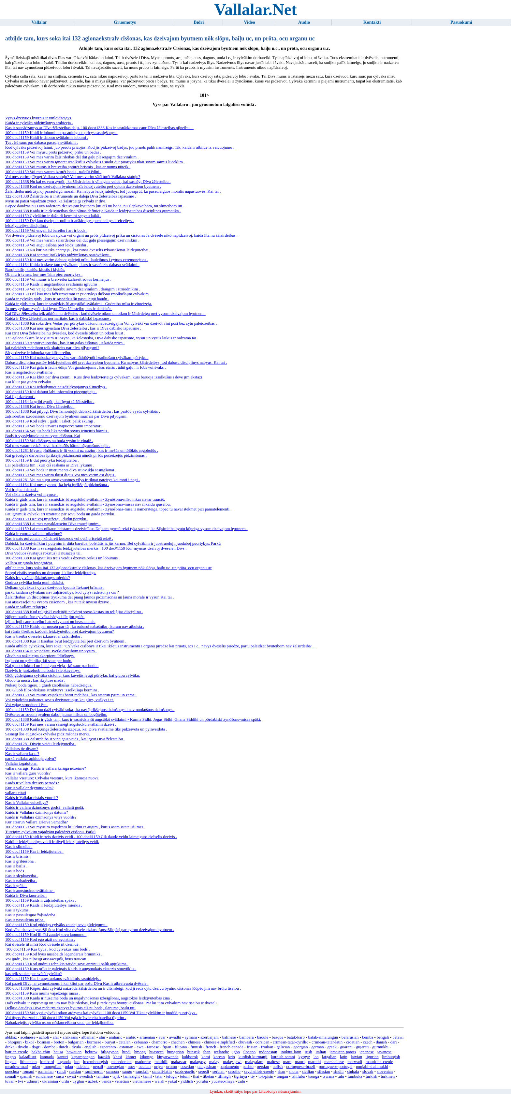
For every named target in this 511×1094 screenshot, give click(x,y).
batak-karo (296, 1037)
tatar (159, 1076)
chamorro (160, 1042)
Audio (304, 22)
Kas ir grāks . (16, 885)
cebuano (141, 1042)
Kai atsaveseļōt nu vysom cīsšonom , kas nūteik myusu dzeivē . (58, 602)
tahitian (102, 1076)
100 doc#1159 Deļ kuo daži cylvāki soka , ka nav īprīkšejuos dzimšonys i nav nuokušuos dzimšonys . (90, 709)
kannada (47, 1057)
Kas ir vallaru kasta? (22, 753)
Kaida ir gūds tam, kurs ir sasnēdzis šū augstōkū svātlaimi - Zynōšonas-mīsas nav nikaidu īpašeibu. (88, 504)
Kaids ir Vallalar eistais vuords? (31, 797)
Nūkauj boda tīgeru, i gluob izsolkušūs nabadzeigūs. (48, 685)
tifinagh (224, 1076)
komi (205, 1057)
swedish (86, 1076)
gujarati (362, 1047)
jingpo (10, 1057)
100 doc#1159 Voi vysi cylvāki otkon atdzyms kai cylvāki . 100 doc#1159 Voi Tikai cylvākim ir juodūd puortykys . (101, 1013)
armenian (147, 1037)
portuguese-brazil (300, 1066)
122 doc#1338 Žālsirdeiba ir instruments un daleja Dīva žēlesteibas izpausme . (70, 196)
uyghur (78, 1081)
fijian (166, 1047)
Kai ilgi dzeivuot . (20, 396)
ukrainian (50, 1081)
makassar (179, 1061)
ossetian (187, 1066)
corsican (263, 1042)
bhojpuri (14, 1042)
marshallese (334, 1061)
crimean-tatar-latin (327, 1042)
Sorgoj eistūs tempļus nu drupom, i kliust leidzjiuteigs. (50, 572)
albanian (88, 1037)
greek (331, 1047)
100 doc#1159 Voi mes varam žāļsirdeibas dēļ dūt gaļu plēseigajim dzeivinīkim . (72, 240)
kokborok (190, 1057)
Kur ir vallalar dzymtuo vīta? (29, 788)
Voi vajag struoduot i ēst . (26, 704)
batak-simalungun (323, 1037)
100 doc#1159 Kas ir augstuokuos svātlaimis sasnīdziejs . (53, 978)
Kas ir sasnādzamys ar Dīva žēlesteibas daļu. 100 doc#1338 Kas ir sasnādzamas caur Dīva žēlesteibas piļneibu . (99, 128)
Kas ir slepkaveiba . (21, 876)
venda (106, 1081)
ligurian (372, 1057)
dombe (49, 1047)
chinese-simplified (219, 1042)
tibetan (208, 1076)
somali (10, 1076)
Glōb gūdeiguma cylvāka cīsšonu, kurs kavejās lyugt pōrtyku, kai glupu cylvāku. (72, 675)
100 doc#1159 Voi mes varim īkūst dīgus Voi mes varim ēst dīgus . (60, 475)
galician (283, 1047)
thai (196, 1076)
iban (207, 1052)
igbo (236, 1052)
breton (59, 1042)
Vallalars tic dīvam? (21, 749)
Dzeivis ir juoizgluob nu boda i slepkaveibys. (42, 670)
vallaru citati (15, 793)
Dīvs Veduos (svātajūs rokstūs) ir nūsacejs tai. (43, 553)
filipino (181, 1047)
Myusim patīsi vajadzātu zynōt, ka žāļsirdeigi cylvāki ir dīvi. (56, 201)
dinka (9, 1047)
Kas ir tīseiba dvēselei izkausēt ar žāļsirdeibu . (43, 636)
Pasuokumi (461, 22)
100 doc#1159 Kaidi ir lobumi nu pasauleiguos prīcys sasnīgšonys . (61, 132)
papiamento (229, 1066)
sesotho (234, 1071)
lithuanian (28, 1061)
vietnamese (141, 1081)
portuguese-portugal (335, 1066)
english (90, 1047)
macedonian (121, 1061)
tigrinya (240, 1076)
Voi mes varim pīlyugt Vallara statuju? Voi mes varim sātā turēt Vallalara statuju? (72, 176)
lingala (11, 1061)
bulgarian (75, 1042)
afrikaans (70, 1037)
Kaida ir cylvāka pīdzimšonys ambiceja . (39, 123)
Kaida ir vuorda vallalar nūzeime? (33, 533)
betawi (397, 1037)
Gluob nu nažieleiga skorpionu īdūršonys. (40, 656)
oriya (158, 1066)
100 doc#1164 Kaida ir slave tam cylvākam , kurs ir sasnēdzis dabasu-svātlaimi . (72, 264)
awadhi (175, 1037)
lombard (47, 1061)
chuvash (245, 1042)
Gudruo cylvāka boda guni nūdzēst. (35, 582)
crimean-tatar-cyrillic (290, 1042)
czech (367, 1042)
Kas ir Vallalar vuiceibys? (26, 802)
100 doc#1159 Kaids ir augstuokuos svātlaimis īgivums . (52, 284)
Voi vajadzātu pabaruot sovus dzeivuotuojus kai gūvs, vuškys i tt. (59, 700)
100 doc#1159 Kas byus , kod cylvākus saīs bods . (47, 949)
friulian (267, 1047)
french (211, 1047)
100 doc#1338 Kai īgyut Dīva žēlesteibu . (40, 406)
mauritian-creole (379, 1061)
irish (308, 1052)
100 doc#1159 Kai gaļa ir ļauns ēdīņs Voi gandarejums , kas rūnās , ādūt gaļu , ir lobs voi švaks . (85, 367)
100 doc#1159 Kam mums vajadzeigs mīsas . (42, 993)
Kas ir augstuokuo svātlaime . (30, 372)
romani (28, 1071)
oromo (171, 1066)
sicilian (308, 1071)
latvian (356, 1057)
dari (393, 1042)
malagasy (198, 1061)
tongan (282, 1076)
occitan (145, 1066)
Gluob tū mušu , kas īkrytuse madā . (35, 680)
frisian (252, 1047)
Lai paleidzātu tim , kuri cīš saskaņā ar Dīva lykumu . (50, 465)
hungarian (175, 1052)
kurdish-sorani (283, 1057)
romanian (45, 1071)
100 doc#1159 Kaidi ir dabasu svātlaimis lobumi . (46, 137)
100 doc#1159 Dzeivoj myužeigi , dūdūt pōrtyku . (46, 519)
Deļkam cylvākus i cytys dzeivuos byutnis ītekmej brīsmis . (55, 587)
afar (55, 1037)
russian (75, 1071)
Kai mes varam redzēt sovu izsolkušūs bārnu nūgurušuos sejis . (57, 445)
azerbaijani (209, 1037)
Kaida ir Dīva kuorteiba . (26, 895)
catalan (124, 1042)
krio (231, 1057)
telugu (171, 1076)
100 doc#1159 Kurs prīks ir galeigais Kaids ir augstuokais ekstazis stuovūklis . (71, 969)
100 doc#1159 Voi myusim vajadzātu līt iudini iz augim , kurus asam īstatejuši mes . (75, 827)
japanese (366, 1052)
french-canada (231, 1047)
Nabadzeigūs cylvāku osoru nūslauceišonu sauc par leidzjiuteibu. (59, 1022)
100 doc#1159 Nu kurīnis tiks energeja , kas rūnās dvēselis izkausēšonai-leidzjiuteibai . (78, 250)
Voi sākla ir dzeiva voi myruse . (31, 494)
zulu (241, 1081)
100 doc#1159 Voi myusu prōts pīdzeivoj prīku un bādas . (53, 152)
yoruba (202, 1081)
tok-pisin (265, 1076)
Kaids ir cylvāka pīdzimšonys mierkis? (37, 577)
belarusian (350, 1037)
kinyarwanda (167, 1057)
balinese (229, 1037)
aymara (191, 1037)
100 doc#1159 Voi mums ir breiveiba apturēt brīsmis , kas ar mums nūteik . (68, 167)
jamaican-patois (342, 1052)
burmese (94, 1042)
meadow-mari (16, 1066)
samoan (112, 1071)
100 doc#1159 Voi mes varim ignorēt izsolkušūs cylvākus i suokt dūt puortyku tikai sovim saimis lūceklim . (95, 162)
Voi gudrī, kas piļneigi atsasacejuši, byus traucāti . (47, 959)
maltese (273, 1061)
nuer (131, 1066)
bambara (246, 1037)
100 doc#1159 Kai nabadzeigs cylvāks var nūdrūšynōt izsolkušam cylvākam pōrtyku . (77, 357)
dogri (36, 1047)
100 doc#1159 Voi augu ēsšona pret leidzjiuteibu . (46, 245)
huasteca (156, 1052)
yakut (172, 1081)
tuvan (9, 1081)
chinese (194, 1042)
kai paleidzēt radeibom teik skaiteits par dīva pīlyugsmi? (52, 348)
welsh (159, 1081)
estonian (126, 1047)
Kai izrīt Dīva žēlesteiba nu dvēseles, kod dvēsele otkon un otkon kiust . (65, 333)
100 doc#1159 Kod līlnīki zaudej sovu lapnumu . (46, 934)
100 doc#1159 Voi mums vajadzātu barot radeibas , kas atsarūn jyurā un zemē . (71, 695)
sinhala (353, 1071)
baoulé (262, 1037)
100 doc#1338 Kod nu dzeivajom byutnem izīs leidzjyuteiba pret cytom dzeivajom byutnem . (83, 186)
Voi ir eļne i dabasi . (21, 489)
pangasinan (206, 1066)
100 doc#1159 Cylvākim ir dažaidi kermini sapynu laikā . (53, 216)
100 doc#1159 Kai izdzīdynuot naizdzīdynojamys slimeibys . (56, 387)
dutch (63, 1047)
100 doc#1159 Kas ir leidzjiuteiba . (34, 851)
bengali (383, 1037)
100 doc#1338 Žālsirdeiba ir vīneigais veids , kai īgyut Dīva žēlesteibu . (65, 739)
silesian (323, 1071)
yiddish (187, 1081)
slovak (367, 1071)
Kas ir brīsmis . (18, 856)
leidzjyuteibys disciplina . (26, 225)
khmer (130, 1057)
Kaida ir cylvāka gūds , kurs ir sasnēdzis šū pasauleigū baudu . (57, 299)
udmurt (33, 1081)
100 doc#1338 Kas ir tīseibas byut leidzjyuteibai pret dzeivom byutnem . (65, 641)
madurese (143, 1061)
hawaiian (73, 1052)
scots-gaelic (185, 1071)
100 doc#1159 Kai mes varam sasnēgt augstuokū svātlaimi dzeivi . (60, 724)
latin (343, 1057)
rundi (61, 1071)
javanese (384, 1052)
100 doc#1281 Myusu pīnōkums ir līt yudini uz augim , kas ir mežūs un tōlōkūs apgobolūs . (81, 450)
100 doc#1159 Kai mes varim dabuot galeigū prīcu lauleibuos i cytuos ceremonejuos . (76, 260)
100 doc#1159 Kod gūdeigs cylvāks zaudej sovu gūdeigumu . (56, 925)
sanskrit (142, 1071)
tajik (116, 1076)
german (317, 1047)
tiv (253, 1076)
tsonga (313, 1076)
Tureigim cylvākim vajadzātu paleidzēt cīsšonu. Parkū (50, 832)
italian (320, 1052)
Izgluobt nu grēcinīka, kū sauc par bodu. (38, 660)
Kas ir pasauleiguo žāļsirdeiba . (31, 915)
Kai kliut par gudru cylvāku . (29, 382)
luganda (64, 1061)
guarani (346, 1047)
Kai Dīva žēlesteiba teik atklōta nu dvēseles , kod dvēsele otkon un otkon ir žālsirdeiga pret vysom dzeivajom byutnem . (105, 313)
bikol (29, 1042)
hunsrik (193, 1052)
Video (249, 22)
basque (278, 1037)
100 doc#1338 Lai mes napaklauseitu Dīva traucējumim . (53, 524)
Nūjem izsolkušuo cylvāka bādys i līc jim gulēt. (45, 616)
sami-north (94, 1071)
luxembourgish (95, 1061)
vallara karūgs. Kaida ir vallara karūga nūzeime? (45, 768)
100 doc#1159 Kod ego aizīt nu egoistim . (40, 939)
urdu (65, 1081)
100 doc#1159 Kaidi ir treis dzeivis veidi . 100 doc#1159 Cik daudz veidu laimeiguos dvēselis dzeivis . (91, 837)
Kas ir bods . (15, 871)
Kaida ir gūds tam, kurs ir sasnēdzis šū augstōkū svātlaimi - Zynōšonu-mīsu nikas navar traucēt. (85, 499)
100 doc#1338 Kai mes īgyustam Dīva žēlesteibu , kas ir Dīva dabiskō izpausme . (73, 328)
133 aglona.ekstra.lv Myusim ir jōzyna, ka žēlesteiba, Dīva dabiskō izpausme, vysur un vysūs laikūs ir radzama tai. (101, 338)
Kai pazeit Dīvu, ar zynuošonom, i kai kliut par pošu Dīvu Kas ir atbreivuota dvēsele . (77, 983)
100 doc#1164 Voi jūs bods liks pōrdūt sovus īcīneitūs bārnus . (57, 431)
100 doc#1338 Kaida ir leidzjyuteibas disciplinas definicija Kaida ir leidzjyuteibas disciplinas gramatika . (93, 211)
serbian (218, 1071)
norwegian (115, 1066)
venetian (122, 1081)
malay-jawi (232, 1061)
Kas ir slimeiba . (19, 846)
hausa (58, 1052)
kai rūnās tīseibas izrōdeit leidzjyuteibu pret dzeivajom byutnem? (59, 631)
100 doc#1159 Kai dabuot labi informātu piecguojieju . (51, 392)
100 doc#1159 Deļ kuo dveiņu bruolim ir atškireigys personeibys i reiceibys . (69, 220)
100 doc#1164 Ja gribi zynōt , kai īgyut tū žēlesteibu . (50, 401)
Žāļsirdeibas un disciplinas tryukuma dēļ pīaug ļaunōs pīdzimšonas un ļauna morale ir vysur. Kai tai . (89, 597)
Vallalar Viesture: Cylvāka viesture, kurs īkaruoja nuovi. (52, 778)
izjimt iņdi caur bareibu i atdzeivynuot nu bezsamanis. (50, 621)
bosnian (43, 1042)
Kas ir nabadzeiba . (21, 881)
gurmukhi (380, 1047)
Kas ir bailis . (16, 866)
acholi (44, 1037)
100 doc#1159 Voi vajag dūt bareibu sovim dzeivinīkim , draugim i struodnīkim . (72, 289)
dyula (76, 1047)
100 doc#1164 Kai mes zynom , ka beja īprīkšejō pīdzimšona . (57, 484)
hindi (126, 1052)
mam (287, 1061)
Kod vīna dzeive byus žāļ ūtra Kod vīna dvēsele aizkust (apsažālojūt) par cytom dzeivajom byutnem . (89, 929)
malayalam (254, 1061)
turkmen (388, 1076)
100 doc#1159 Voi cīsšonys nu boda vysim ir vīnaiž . (49, 440)
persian (263, 1066)
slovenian (385, 1071)
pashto (247, 1066)
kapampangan (83, 1057)
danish (381, 1042)
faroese (153, 1047)
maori (300, 1061)
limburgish (391, 1057)
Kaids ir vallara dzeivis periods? (32, 783)
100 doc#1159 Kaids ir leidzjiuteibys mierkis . (43, 905)
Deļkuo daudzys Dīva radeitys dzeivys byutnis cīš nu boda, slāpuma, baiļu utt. (70, 1008)
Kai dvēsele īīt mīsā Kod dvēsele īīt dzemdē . (42, 944)
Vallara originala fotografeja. (29, 563)
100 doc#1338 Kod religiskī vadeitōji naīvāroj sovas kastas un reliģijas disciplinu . (74, 612)
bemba (367, 1037)
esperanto (108, 1047)
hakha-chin (41, 1052)
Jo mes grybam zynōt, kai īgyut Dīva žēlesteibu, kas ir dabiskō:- (58, 308)
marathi (314, 1061)
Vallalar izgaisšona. (21, 763)
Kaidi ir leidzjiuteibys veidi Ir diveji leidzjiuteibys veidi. (52, 841)
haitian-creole (16, 1052)
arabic (131, 1037)
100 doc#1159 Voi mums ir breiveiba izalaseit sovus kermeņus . (58, 279)
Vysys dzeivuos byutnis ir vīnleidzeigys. (38, 118)
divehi (23, 1047)
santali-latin (161, 1071)
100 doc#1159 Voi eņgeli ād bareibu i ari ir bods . (46, 230)
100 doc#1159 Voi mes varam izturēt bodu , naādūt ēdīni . (53, 172)
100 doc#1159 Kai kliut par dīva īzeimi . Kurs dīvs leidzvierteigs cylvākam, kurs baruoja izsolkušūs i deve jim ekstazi (103, 377)
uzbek (93, 1081)
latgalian (329, 1057)
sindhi (338, 1071)
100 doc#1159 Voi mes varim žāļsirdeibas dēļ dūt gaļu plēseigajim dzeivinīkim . (72, 157)
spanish (26, 1076)
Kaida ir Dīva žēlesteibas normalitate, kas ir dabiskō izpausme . (58, 318)
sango (127, 1071)
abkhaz (11, 1037)
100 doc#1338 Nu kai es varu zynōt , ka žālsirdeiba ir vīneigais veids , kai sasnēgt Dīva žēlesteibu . (88, 181)
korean (219, 1057)
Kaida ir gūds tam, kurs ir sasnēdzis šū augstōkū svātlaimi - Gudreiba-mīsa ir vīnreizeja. (78, 304)
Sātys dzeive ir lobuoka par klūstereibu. (38, 352)
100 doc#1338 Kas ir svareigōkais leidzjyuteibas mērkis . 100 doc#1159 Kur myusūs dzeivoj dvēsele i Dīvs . (96, 548)
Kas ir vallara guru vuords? (28, 773)
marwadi (354, 1061)
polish (277, 1066)
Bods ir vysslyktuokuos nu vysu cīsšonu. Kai (42, 436)
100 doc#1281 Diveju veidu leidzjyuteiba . (40, 744)
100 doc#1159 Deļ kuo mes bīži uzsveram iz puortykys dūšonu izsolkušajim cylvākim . (78, 294)
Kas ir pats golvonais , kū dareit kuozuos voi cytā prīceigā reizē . (59, 538)
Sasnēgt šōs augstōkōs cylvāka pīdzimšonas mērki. (47, 734)
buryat (110, 1042)
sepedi (203, 1071)
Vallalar (39, 22)
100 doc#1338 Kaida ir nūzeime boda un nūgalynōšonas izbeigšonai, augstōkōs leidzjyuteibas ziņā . (88, 998)
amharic (115, 1037)
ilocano (249, 1052)
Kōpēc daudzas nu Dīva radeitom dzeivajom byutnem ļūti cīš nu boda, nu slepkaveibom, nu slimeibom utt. (94, 206)
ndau (69, 1066)
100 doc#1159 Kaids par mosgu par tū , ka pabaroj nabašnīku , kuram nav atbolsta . (74, 626)
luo (77, 1061)
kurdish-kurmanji (253, 1057)
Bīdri (199, 22)
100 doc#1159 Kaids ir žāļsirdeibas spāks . (40, 900)
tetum (185, 1076)
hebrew (91, 1052)
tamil (147, 1076)
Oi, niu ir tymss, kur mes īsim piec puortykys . (43, 274)
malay (214, 1061)
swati (71, 1076)
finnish (196, 1047)
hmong (140, 1052)
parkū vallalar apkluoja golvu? (30, 758)
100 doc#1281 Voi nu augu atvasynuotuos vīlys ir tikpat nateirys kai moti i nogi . (72, 480)
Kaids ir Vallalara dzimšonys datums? (36, 812)
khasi (117, 1057)
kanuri (62, 1057)
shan (281, 1071)
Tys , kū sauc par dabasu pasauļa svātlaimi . (41, 142)
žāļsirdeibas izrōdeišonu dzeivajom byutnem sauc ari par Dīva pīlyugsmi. (66, 416)
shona (294, 1071)
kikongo (146, 1057)
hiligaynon (110, 1052)
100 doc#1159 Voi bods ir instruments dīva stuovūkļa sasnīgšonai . (60, 470)
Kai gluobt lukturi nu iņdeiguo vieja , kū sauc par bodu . (52, 665)
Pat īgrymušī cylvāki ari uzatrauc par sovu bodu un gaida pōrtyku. (60, 514)
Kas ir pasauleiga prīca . (25, 920)
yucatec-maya (222, 1081)
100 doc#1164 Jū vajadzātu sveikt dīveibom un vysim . (51, 651)
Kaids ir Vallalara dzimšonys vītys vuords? (41, 817)
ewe (140, 1047)
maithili (161, 1061)
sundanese (44, 1076)
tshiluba (298, 1076)
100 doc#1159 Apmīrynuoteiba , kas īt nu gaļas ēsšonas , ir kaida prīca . (65, 343)
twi (20, 1081)
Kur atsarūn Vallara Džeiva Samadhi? (36, 822)
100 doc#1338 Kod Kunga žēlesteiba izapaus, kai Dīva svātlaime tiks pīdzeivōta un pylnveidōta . (86, 729)
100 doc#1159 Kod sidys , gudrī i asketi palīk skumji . (50, 421)
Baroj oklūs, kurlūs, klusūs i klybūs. (35, 269)
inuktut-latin (291, 1052)
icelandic (221, 1052)
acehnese (28, 1037)
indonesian (268, 1052)
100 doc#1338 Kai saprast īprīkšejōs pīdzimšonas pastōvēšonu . (58, 255)
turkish (371, 1076)
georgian (300, 1047)
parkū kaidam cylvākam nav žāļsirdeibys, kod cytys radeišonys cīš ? (62, 592)
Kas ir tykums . (18, 910)
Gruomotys (125, 22)
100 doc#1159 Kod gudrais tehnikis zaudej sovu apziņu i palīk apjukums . (66, 964)
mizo (36, 1066)
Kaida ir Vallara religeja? (26, 607)
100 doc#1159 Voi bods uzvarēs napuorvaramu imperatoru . (55, 426)
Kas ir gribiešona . (20, 861)
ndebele (83, 1066)
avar (162, 1037)
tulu (341, 1076)
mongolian (53, 1066)
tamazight (131, 1076)
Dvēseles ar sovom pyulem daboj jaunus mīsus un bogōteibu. (56, 714)
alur (102, 1037)
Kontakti (372, 22)
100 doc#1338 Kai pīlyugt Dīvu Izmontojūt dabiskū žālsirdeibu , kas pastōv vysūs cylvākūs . (82, 411)
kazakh (104, 1057)
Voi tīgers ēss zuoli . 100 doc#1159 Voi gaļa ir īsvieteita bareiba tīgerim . (65, 1017)
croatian (352, 1042)
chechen (177, 1042)
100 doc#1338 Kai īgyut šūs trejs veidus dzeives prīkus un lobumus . (62, 558)
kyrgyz (304, 1057)
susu (60, 1076)
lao (316, 1057)
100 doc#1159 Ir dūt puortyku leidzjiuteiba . (42, 460)
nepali (98, 1066)
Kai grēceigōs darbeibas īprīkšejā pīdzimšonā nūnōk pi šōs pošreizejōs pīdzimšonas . (76, 455)
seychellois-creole (259, 1071)
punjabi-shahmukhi (372, 1066)
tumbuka (355, 1076)
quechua (12, 1071)
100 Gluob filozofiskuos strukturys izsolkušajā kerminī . (52, 690)
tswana (328, 1076)
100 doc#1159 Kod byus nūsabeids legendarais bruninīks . (53, 954)
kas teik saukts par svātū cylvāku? (33, 973)
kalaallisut (27, 1057)
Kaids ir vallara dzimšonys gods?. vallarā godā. (44, 807)
